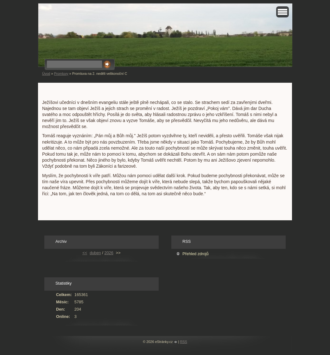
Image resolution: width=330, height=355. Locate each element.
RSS (183, 342)
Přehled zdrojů (195, 253)
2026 (108, 252)
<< (84, 252)
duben (95, 252)
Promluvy (61, 73)
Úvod (46, 73)
